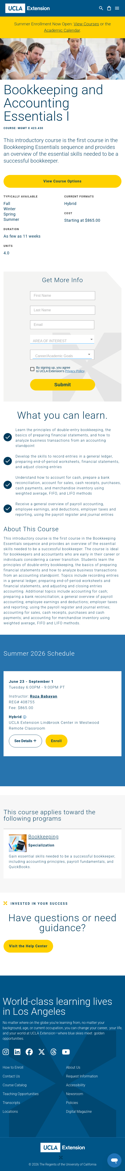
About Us (73, 1067)
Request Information (82, 1076)
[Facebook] (29, 1053)
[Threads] (53, 1053)
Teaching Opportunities (21, 1094)
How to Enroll (13, 1067)
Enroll (56, 741)
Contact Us (11, 1076)
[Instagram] (6, 1053)
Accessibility (75, 1085)
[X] (41, 1053)
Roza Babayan (43, 696)
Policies (72, 1103)
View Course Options (62, 181)
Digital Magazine (79, 1111)
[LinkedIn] (17, 1053)
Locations (10, 1111)
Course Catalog (15, 1085)
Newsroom (74, 1094)
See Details (25, 741)
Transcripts (11, 1103)
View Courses (86, 23)
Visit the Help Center (28, 946)
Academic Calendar (62, 30)
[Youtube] (66, 1053)
